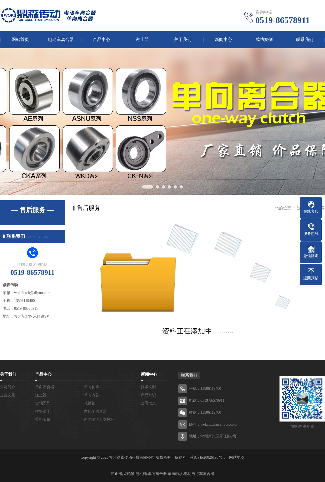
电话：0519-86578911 (206, 400)
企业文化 (7, 395)
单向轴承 (91, 387)
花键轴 (89, 403)
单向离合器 (44, 387)
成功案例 (264, 39)
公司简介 (7, 387)
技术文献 (148, 387)
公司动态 (148, 403)
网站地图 (236, 457)
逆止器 (142, 39)
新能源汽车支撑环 (99, 419)
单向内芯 (91, 395)
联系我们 (304, 39)
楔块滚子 (42, 411)
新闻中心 (223, 39)
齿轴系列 (42, 403)
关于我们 (182, 39)
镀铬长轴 (42, 419)
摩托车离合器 (95, 411)
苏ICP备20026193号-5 (207, 457)
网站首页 (20, 39)
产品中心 (101, 39)
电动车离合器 (61, 39)
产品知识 (148, 395)
